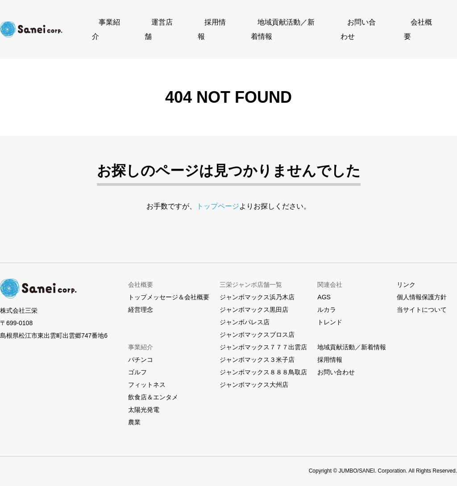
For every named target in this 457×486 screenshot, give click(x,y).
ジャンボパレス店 (245, 314)
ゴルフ (137, 364)
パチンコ (140, 351)
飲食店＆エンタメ (153, 389)
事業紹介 (118, 25)
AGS (324, 289)
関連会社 (329, 276)
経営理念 (140, 301)
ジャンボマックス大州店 (254, 376)
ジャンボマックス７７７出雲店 (263, 339)
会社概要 (411, 25)
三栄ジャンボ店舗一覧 (251, 276)
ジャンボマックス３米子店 (257, 351)
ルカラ (326, 301)
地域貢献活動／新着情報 (282, 25)
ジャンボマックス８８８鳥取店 (263, 364)
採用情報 (213, 25)
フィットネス (147, 376)
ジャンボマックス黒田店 (254, 301)
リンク (406, 276)
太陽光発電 (143, 401)
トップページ (217, 198)
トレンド (329, 314)
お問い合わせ (358, 25)
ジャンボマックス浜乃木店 (257, 289)
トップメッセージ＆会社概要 (168, 289)
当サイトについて (422, 301)
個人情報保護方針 (422, 289)
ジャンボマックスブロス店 (257, 326)
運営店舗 (166, 25)
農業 (134, 414)
